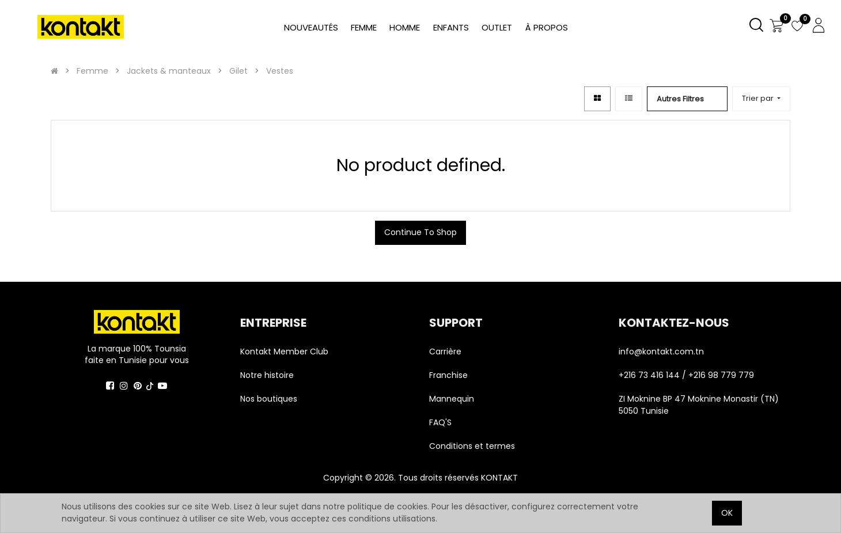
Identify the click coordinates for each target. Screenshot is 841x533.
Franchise (448, 375)
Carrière (445, 351)
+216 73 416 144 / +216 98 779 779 (686, 375)
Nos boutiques (268, 399)
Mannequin (452, 399)
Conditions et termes (472, 446)
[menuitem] (546, 28)
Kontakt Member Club (284, 351)
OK (727, 513)
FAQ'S (440, 422)
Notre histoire (267, 375)
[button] (761, 98)
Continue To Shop (420, 232)
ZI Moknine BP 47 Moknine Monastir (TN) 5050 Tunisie (699, 405)
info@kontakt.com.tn (662, 351)
